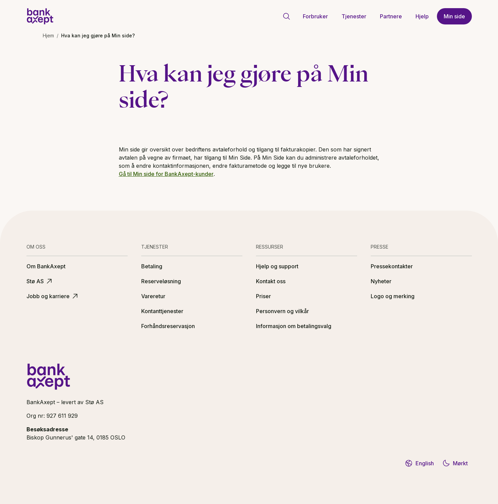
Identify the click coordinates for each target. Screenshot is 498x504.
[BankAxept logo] (40, 16)
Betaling (151, 266)
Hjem (48, 35)
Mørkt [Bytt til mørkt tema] (455, 463)
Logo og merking (392, 296)
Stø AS (39, 281)
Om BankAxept (46, 266)
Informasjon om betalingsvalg (293, 326)
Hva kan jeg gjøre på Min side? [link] (98, 35)
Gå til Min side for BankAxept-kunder (166, 173)
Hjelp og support (277, 266)
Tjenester (354, 16)
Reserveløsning (161, 281)
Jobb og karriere (52, 296)
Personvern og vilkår (282, 311)
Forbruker (315, 16)
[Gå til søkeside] (286, 16)
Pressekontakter (392, 266)
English (419, 463)
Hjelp (422, 16)
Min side (454, 16)
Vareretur (153, 296)
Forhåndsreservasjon (168, 326)
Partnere (391, 16)
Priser (263, 296)
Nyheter (381, 281)
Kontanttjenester (162, 311)
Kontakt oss (270, 281)
